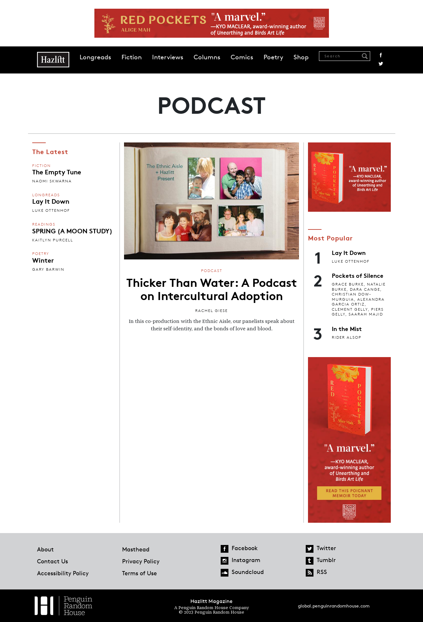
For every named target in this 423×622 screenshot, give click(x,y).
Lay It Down (50, 200)
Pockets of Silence (357, 275)
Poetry (273, 57)
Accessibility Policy (63, 573)
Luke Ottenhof (51, 210)
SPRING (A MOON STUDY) (72, 230)
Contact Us (52, 561)
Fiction (131, 57)
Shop (301, 57)
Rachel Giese (211, 310)
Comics (242, 57)
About (45, 549)
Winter (43, 259)
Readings (43, 224)
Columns (207, 57)
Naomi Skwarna (52, 181)
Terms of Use (139, 573)
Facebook (381, 55)
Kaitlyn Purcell (52, 240)
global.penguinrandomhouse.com (334, 605)
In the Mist (347, 328)
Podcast (211, 270)
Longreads (95, 57)
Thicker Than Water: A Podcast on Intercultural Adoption (211, 288)
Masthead (135, 549)
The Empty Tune (56, 171)
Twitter (381, 64)
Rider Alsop (346, 337)
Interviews (167, 57)
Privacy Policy (140, 561)
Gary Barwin (48, 269)
